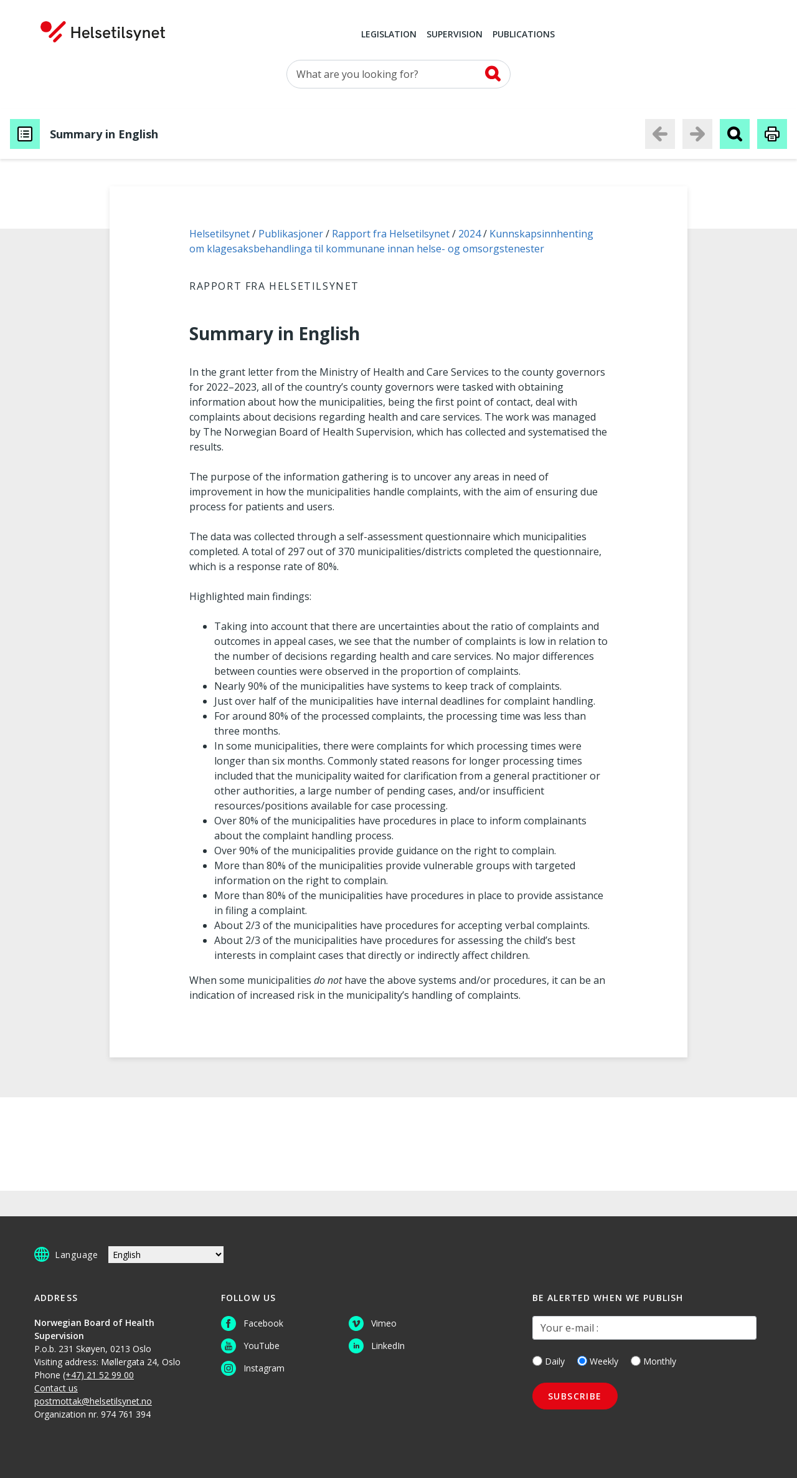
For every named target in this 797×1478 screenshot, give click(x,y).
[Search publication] (735, 134)
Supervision (455, 35)
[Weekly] (582, 1361)
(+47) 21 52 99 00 (98, 1375)
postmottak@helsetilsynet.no (93, 1401)
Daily (548, 1361)
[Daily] (537, 1361)
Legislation (389, 35)
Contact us (56, 1388)
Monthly (653, 1361)
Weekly (597, 1361)
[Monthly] (636, 1361)
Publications (524, 35)
